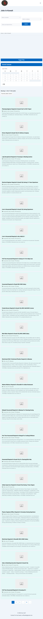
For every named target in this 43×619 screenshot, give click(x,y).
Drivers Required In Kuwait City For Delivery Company (15, 133)
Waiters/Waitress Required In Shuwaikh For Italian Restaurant (17, 384)
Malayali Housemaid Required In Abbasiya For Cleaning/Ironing (18, 410)
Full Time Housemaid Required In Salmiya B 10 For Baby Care (17, 258)
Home (2, 33)
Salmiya (17, 260)
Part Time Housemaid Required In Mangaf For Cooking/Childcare (18, 435)
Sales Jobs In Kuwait (7, 565)
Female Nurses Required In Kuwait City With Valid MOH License (18, 308)
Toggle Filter (21, 60)
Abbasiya (11, 361)
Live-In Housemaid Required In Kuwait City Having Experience (17, 209)
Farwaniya (18, 158)
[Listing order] (7, 93)
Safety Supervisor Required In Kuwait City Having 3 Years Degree (18, 485)
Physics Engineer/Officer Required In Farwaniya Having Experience (18, 512)
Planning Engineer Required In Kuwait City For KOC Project (16, 109)
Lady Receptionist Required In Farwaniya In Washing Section (17, 156)
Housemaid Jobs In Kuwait (8, 211)
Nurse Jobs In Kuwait (7, 310)
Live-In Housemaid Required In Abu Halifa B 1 (13, 236)
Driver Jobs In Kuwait (7, 135)
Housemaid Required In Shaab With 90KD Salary (14, 284)
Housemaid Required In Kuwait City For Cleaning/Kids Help (16, 459)
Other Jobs (5, 361)
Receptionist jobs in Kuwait (8, 158)
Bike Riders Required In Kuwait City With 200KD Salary (15, 333)
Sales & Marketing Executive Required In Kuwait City (15, 563)
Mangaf (17, 437)
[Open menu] (40, 3)
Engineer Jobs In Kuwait (8, 111)
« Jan (3, 84)
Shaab (17, 286)
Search (26, 24)
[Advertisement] (21, 45)
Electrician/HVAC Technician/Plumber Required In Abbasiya (17, 359)
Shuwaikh (12, 386)
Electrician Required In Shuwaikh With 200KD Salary (15, 539)
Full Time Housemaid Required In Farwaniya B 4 (14, 590)
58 (26, 602)
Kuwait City (17, 111)
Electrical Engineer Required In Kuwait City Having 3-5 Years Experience (20, 182)
